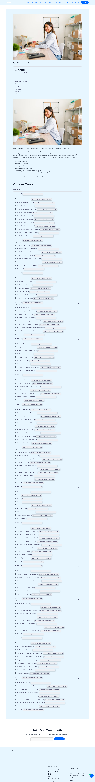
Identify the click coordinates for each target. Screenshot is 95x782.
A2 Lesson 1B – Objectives (24, 452)
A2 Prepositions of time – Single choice (27, 541)
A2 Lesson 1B (18, 447)
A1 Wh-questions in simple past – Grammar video (30, 321)
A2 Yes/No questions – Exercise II (26, 475)
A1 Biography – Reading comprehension (28, 265)
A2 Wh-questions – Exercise (24, 443)
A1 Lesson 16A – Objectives (24, 343)
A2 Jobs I (19, 498)
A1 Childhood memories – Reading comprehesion (30, 331)
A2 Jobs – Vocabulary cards (24, 505)
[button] (85, 2)
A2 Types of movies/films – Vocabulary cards (29, 660)
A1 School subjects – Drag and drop (26, 317)
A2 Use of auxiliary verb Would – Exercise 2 (28, 692)
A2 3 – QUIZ (20, 633)
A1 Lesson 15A (19, 273)
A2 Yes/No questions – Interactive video (28, 472)
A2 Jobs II (19, 501)
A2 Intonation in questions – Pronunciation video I (30, 653)
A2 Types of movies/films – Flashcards (27, 663)
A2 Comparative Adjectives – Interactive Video (29, 610)
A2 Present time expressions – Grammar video (29, 544)
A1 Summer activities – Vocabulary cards (28, 248)
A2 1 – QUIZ (20, 482)
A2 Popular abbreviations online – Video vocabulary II (31, 702)
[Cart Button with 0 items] (92, 779)
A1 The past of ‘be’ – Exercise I (25, 285)
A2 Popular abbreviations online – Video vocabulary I (31, 699)
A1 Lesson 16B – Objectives (24, 380)
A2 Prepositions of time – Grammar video (28, 531)
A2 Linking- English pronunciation (26, 429)
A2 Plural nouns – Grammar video (26, 587)
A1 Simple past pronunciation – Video (27, 209)
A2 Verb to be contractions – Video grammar (29, 433)
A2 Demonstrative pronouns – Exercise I (28, 584)
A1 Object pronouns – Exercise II (26, 357)
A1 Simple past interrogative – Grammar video (29, 252)
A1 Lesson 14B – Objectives (24, 245)
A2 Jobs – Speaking (22, 518)
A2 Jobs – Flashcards (22, 508)
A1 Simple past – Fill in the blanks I (26, 226)
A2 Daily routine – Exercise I (24, 551)
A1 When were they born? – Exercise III (27, 295)
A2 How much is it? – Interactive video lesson (29, 577)
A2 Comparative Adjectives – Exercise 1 (27, 613)
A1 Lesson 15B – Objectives (24, 307)
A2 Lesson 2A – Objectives (24, 491)
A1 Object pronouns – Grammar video (27, 347)
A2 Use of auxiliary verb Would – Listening (28, 696)
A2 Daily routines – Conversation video (27, 548)
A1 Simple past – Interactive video (26, 206)
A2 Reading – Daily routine (24, 558)
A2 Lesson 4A (18, 637)
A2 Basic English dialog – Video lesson (27, 422)
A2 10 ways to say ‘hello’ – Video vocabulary (28, 455)
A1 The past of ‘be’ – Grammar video (27, 281)
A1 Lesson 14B (19, 240)
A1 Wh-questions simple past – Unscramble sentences (31, 327)
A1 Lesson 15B (19, 302)
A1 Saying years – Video (23, 291)
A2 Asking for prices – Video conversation (28, 574)
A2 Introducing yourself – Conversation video (29, 416)
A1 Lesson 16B (19, 374)
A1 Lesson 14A (19, 193)
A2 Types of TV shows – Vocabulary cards (28, 666)
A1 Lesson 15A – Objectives (24, 278)
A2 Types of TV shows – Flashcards (26, 670)
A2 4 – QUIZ (20, 709)
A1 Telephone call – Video (24, 364)
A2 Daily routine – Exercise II (25, 554)
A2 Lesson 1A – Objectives (24, 409)
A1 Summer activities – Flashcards (26, 255)
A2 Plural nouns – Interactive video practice (28, 591)
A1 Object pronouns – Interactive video (27, 350)
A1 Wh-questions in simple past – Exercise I (28, 324)
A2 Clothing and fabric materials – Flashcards (29, 630)
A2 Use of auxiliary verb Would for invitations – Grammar (32, 686)
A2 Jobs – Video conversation (25, 515)
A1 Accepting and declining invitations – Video (29, 386)
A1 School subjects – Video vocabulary (27, 311)
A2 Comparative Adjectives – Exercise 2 (27, 617)
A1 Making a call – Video (23, 360)
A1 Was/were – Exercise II (24, 288)
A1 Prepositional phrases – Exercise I (27, 370)
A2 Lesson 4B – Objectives (24, 682)
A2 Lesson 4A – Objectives (24, 643)
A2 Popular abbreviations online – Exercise (28, 706)
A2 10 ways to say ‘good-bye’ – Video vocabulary (30, 459)
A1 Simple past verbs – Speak (25, 212)
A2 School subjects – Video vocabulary (27, 465)
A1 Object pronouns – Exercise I (25, 354)
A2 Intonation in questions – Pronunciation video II (30, 656)
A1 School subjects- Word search (26, 314)
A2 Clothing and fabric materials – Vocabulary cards (31, 627)
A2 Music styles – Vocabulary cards (26, 646)
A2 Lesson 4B (18, 677)
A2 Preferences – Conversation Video (27, 623)
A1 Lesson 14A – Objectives (24, 199)
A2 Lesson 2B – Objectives (24, 528)
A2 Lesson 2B (18, 522)
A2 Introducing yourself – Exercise (26, 419)
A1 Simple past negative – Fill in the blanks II (29, 229)
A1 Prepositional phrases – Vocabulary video (29, 367)
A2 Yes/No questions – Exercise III (26, 479)
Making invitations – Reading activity (26, 396)
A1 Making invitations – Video (25, 383)
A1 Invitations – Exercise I (24, 390)
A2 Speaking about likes (23, 673)
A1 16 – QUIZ (20, 400)
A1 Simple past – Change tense (25, 236)
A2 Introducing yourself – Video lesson (27, 412)
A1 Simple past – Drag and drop (25, 219)
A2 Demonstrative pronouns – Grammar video (29, 580)
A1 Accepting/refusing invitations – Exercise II (29, 393)
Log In (16, 75)
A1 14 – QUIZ (20, 268)
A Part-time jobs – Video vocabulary (26, 512)
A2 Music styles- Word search (25, 650)
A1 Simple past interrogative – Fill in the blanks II (30, 262)
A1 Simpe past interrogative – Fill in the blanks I (29, 258)
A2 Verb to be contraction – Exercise (27, 436)
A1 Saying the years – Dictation (25, 298)
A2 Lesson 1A (18, 404)
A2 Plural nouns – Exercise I (24, 594)
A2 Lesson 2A (18, 486)
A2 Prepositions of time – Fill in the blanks (28, 534)
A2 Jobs (19, 495)
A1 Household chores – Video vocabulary (28, 232)
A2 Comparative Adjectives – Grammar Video (29, 607)
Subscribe (59, 739)
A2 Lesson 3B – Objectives (24, 603)
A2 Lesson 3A (18, 565)
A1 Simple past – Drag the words (26, 222)
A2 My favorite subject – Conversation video (29, 469)
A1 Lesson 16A (19, 338)
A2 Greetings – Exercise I (24, 462)
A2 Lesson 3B (18, 598)
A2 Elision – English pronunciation (26, 426)
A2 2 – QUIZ (20, 561)
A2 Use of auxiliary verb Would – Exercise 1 (28, 689)
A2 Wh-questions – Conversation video (27, 439)
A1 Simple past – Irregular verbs (25, 216)
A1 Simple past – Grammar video (26, 202)
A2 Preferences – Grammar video (26, 620)
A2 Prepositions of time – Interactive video (28, 538)
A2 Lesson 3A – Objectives (24, 571)
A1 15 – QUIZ (20, 334)
